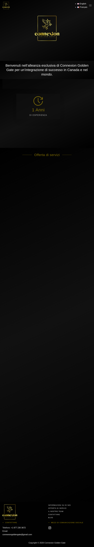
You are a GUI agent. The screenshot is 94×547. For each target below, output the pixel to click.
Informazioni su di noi (59, 505)
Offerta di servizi (57, 508)
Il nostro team (55, 511)
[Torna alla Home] (6, 5)
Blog (50, 517)
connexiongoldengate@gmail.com (17, 534)
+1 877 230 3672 (18, 528)
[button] (90, 5)
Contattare (54, 514)
